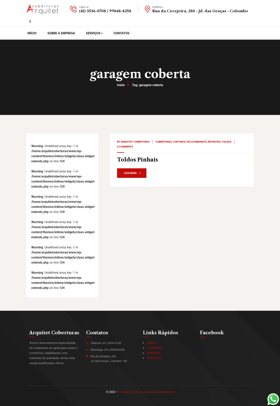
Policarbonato (196, 141)
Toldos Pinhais (137, 159)
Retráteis (214, 141)
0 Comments (125, 146)
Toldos (226, 141)
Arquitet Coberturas (135, 141)
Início (121, 85)
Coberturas (164, 141)
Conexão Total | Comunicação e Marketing (146, 392)
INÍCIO (151, 343)
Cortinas (179, 141)
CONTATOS (154, 358)
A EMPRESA (155, 348)
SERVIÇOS (154, 353)
